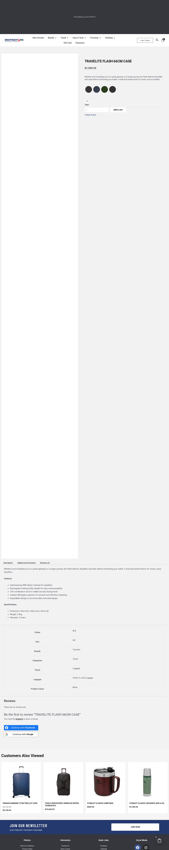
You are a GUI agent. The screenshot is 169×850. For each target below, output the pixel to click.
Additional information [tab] (29, 563)
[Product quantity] (98, 110)
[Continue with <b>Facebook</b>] (21, 727)
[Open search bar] (157, 40)
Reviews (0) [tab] (48, 563)
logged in (20, 719)
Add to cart (121, 110)
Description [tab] (9, 563)
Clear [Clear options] (87, 105)
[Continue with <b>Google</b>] (21, 734)
